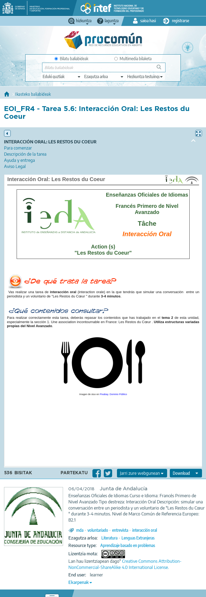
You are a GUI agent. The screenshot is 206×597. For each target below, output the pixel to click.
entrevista (120, 530)
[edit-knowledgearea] (104, 76)
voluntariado (97, 530)
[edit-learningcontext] (145, 76)
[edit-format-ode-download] (186, 473)
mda (79, 530)
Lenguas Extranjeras (138, 538)
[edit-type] (62, 76)
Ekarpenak (78, 582)
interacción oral (144, 530)
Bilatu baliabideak (71, 58)
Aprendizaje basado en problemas (127, 545)
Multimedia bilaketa (133, 58)
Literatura (109, 538)
